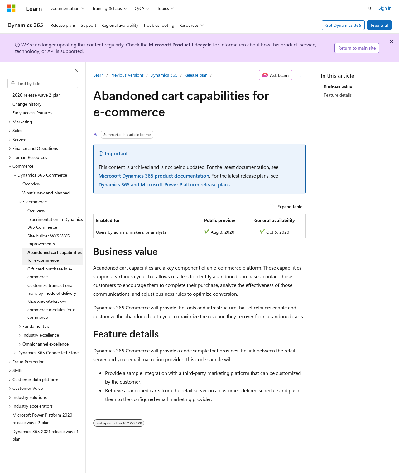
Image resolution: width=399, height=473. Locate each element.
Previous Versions (127, 75)
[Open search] (369, 8)
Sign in (385, 8)
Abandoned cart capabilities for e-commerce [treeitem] (54, 256)
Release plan (196, 75)
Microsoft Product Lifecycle (180, 44)
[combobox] (42, 83)
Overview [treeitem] (31, 184)
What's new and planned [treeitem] (46, 193)
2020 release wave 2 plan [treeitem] (36, 95)
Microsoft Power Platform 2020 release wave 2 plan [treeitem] (42, 419)
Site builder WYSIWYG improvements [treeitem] (48, 239)
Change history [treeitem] (26, 104)
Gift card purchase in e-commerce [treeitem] (50, 273)
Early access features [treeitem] (32, 113)
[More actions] (300, 75)
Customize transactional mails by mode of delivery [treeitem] (51, 289)
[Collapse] (76, 70)
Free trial (379, 25)
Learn (98, 75)
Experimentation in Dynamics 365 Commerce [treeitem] (55, 223)
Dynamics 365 (164, 75)
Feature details (338, 95)
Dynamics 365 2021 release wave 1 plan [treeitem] (45, 435)
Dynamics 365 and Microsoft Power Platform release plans (164, 184)
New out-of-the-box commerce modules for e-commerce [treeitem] (52, 309)
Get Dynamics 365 (343, 25)
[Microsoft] (11, 8)
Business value (338, 87)
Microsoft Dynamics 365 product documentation (154, 175)
